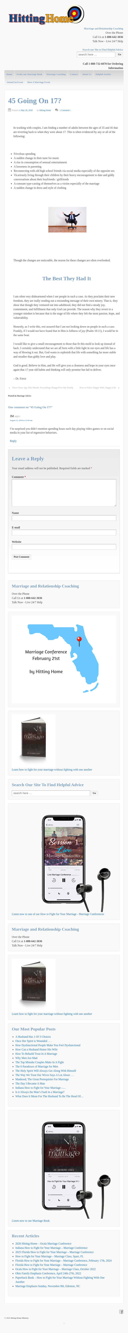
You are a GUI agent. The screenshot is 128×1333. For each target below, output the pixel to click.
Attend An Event (15, 82)
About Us (86, 74)
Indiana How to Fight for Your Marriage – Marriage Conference (51, 1253)
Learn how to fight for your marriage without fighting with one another (52, 775)
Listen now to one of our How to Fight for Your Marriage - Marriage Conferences (58, 919)
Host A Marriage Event (38, 82)
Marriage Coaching (56, 74)
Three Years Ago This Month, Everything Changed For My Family (43, 387)
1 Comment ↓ (65, 110)
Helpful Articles (103, 74)
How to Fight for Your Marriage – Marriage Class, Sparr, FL (49, 1262)
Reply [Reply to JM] (13, 440)
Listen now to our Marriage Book (31, 1226)
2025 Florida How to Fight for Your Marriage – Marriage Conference (54, 1257)
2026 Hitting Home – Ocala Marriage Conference (43, 1249)
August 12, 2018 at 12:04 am (21, 420)
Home (9, 74)
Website (16, 547)
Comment (19, 476)
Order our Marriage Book (29, 74)
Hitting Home (45, 110)
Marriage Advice (24, 396)
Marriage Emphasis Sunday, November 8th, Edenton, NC (47, 1291)
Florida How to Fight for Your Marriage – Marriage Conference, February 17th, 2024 (63, 1266)
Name (15, 518)
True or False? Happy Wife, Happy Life (97, 387)
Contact (74, 74)
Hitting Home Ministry (19, 1324)
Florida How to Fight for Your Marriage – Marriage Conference (51, 1270)
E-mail (16, 533)
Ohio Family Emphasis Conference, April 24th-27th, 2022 (48, 1279)
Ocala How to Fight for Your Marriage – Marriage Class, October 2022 (55, 1274)
